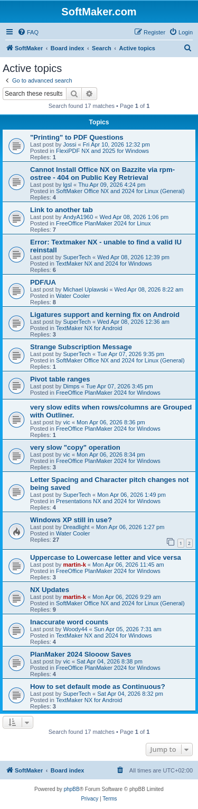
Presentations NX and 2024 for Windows (108, 501)
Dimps (71, 386)
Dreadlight (76, 527)
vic (66, 422)
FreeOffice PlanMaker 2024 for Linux (103, 223)
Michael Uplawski (85, 289)
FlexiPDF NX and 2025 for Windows (102, 151)
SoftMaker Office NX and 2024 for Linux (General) (120, 191)
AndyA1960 (78, 217)
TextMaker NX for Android (89, 328)
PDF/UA (43, 282)
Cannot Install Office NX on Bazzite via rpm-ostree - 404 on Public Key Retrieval (102, 173)
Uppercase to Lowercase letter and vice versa (105, 557)
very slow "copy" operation (75, 447)
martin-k (74, 564)
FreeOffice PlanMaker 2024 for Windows (108, 392)
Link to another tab (61, 210)
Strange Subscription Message (81, 347)
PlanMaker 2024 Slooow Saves (80, 654)
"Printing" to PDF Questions (77, 137)
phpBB (72, 789)
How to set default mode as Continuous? (97, 686)
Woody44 (75, 629)
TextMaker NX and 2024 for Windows (104, 263)
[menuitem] (28, 32)
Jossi (69, 144)
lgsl (67, 184)
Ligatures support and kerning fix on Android (105, 315)
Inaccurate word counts (69, 622)
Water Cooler (73, 296)
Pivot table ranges (60, 379)
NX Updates (49, 590)
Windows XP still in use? (71, 520)
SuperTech (77, 257)
